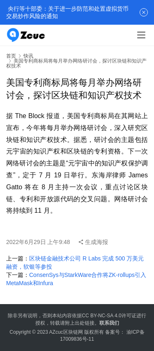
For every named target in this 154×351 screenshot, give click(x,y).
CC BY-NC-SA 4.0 (101, 315)
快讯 (28, 56)
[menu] (141, 35)
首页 (11, 56)
